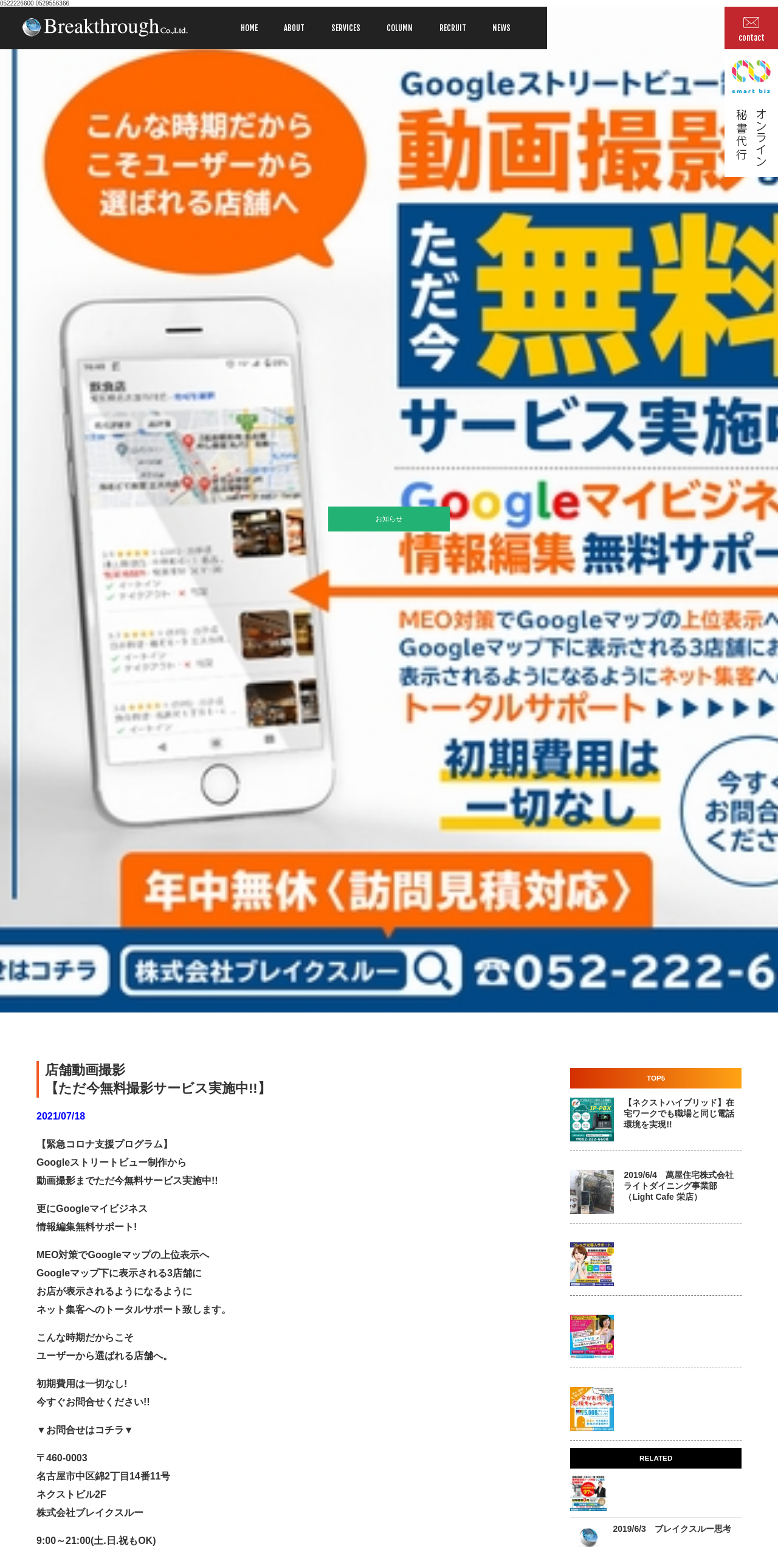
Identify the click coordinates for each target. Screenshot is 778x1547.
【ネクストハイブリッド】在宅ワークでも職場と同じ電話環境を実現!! (679, 1113)
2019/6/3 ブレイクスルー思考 (672, 1529)
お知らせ (389, 518)
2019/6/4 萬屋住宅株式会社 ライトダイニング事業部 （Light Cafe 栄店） (679, 1186)
